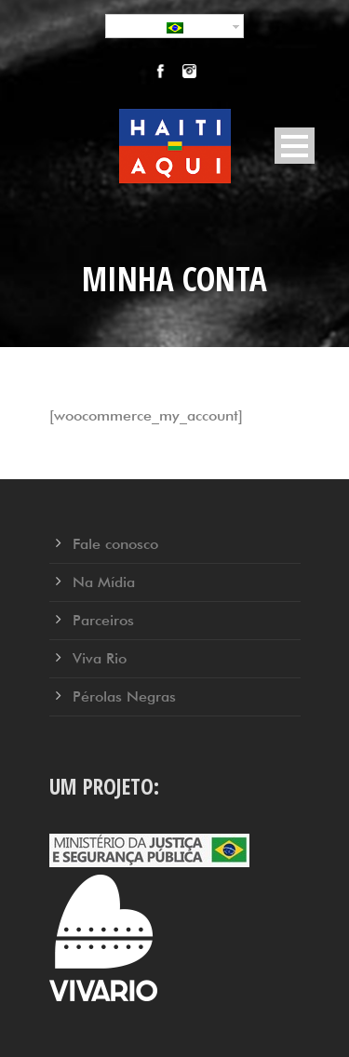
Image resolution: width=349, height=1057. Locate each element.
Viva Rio (100, 658)
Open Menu (295, 145)
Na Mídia (104, 582)
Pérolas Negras (124, 696)
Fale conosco (115, 544)
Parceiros (103, 620)
